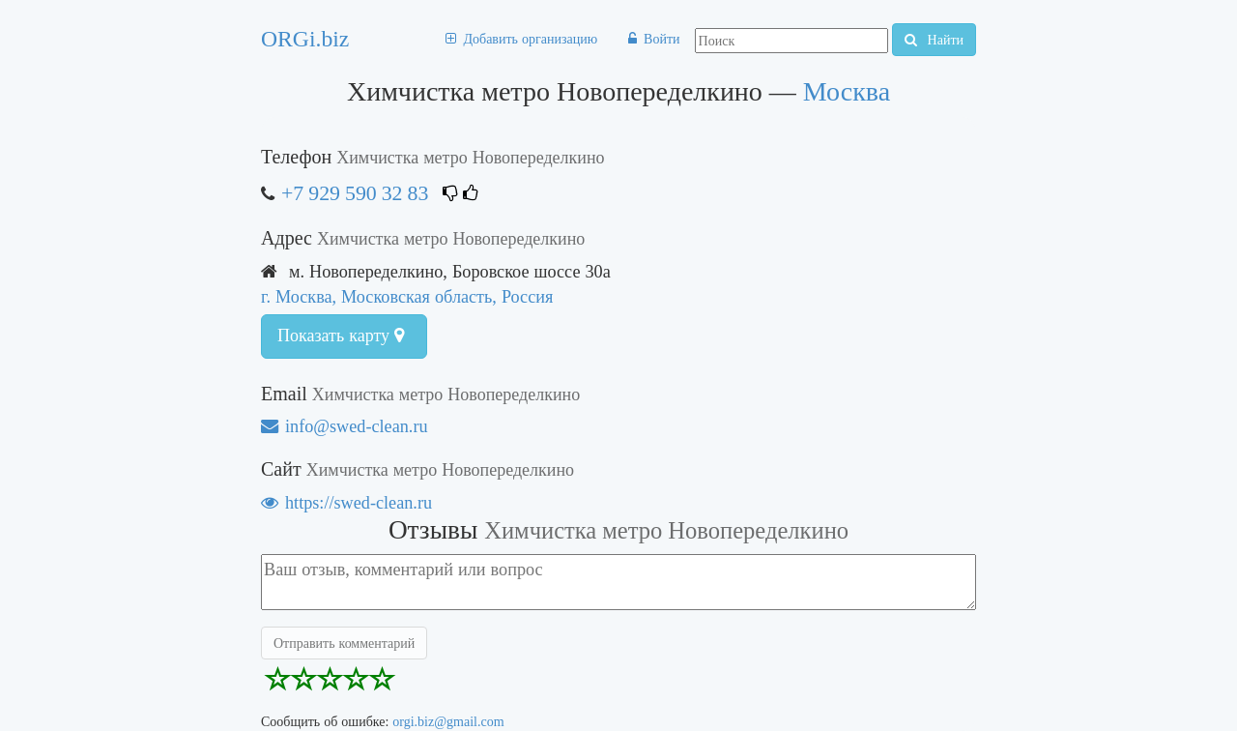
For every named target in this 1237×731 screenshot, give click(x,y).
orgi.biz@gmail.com (447, 721)
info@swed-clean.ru (344, 426)
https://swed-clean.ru (346, 502)
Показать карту (340, 335)
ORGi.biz (305, 38)
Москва (846, 91)
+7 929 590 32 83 (354, 193)
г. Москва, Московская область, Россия (407, 296)
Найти (934, 39)
